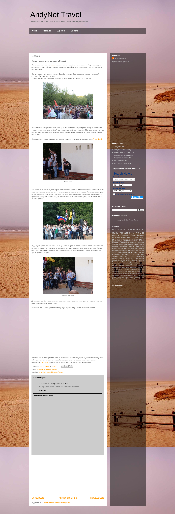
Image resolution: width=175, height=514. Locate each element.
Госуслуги (125, 262)
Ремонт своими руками (121, 265)
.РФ (136, 238)
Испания (125, 254)
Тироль (136, 279)
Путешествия (139, 264)
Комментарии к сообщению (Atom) (57, 503)
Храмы (130, 252)
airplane (115, 235)
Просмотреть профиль (120, 61)
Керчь (142, 275)
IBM (129, 260)
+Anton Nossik (97, 139)
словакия (131, 281)
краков (114, 260)
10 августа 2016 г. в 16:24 (59, 383)
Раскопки (122, 279)
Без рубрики (139, 248)
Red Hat (134, 269)
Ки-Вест (114, 277)
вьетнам (117, 229)
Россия (54, 369)
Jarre (114, 252)
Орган (142, 277)
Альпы (131, 248)
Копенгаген (121, 277)
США (134, 265)
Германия (140, 242)
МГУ (142, 254)
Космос (141, 262)
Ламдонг (140, 235)
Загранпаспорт (139, 273)
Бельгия (141, 271)
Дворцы (114, 258)
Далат (114, 244)
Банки (129, 271)
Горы (119, 240)
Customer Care (128, 235)
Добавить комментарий (43, 395)
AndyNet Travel (55, 14)
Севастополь (130, 279)
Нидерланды (129, 277)
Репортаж (47, 369)
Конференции (122, 252)
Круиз (136, 250)
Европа (74, 31)
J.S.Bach (125, 269)
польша (126, 240)
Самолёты (124, 242)
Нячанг (130, 238)
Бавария (133, 242)
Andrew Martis (120, 58)
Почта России (139, 258)
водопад (133, 244)
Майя (141, 240)
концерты (141, 267)
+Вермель (44, 362)
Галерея (132, 273)
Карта (136, 262)
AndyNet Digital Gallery (122, 150)
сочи (113, 269)
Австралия (117, 271)
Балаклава (124, 271)
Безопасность (117, 262)
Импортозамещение (119, 250)
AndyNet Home (119, 147)
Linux (135, 252)
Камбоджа (123, 275)
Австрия (141, 260)
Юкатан (120, 244)
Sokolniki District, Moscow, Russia (50, 372)
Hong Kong (122, 260)
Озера (114, 264)
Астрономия (130, 229)
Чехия (121, 256)
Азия (34, 31)
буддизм (127, 244)
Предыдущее (97, 498)
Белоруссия (135, 271)
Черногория (121, 281)
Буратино (120, 273)
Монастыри (129, 258)
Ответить (42, 390)
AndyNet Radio (130, 256)
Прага (114, 279)
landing (134, 260)
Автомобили (140, 256)
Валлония (126, 273)
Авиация (124, 233)
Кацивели (130, 275)
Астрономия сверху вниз (123, 155)
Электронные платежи (129, 267)
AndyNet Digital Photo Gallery (128, 220)
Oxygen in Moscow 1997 (123, 158)
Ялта (126, 281)
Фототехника (116, 267)
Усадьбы (141, 265)
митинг (53, 65)
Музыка (115, 242)
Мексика (116, 238)
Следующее (37, 498)
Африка (61, 31)
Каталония (135, 254)
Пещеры (130, 264)
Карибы (121, 258)
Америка (47, 31)
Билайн (114, 273)
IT (121, 269)
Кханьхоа (140, 233)
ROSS (130, 269)
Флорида (115, 281)
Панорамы (121, 264)
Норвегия (137, 277)
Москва (40, 369)
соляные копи (139, 281)
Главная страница (67, 498)
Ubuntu (126, 248)
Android (118, 269)
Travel (139, 269)
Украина (115, 256)
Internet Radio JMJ (121, 161)
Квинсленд (137, 275)
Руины (131, 246)
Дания (132, 262)
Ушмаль (141, 279)
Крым (131, 233)
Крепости (140, 244)
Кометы (131, 250)
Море (123, 238)
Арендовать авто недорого (124, 152)
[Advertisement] (87, 43)
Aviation (134, 240)
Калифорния (116, 275)
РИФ (117, 279)
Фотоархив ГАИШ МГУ (122, 163)
